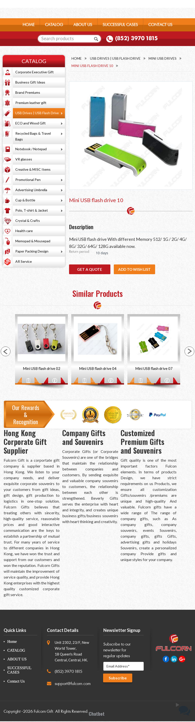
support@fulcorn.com (73, 684)
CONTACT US (160, 25)
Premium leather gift (30, 103)
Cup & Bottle (25, 200)
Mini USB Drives (163, 58)
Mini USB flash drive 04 (97, 369)
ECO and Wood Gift (30, 123)
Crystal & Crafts (27, 220)
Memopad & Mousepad (32, 241)
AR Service (23, 261)
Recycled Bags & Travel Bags (33, 136)
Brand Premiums (27, 92)
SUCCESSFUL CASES (120, 25)
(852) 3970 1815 (136, 39)
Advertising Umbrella (31, 190)
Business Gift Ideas (30, 82)
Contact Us (16, 682)
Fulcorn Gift (43, 712)
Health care (24, 231)
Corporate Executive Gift (34, 72)
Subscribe (118, 679)
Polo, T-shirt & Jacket (31, 210)
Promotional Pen (28, 180)
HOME (29, 25)
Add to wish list (134, 269)
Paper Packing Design (31, 251)
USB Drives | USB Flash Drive (37, 113)
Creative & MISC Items (33, 169)
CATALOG (54, 25)
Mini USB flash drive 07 (154, 369)
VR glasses (23, 159)
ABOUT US (82, 25)
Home (76, 58)
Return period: (79, 252)
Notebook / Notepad (31, 149)
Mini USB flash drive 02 (41, 369)
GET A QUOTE (89, 269)
